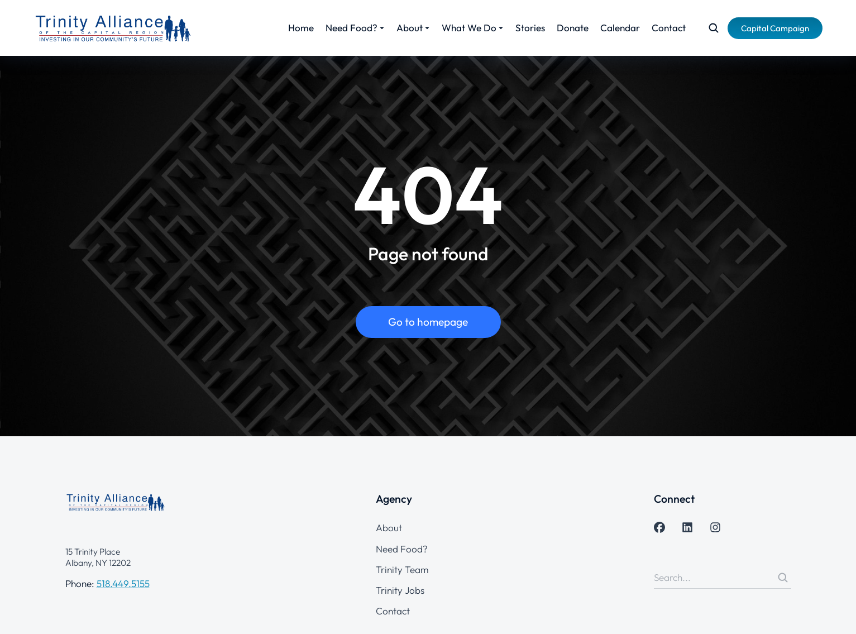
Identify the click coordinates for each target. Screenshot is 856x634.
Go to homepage (428, 321)
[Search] (782, 577)
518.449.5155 (123, 583)
